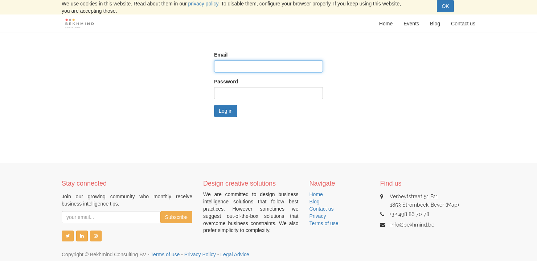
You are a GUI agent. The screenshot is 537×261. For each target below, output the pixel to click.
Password (226, 81)
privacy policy (203, 4)
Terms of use (324, 223)
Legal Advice (234, 254)
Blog (315, 201)
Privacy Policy (200, 254)
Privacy (318, 216)
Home (316, 194)
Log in (226, 111)
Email (220, 55)
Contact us (322, 209)
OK (445, 6)
